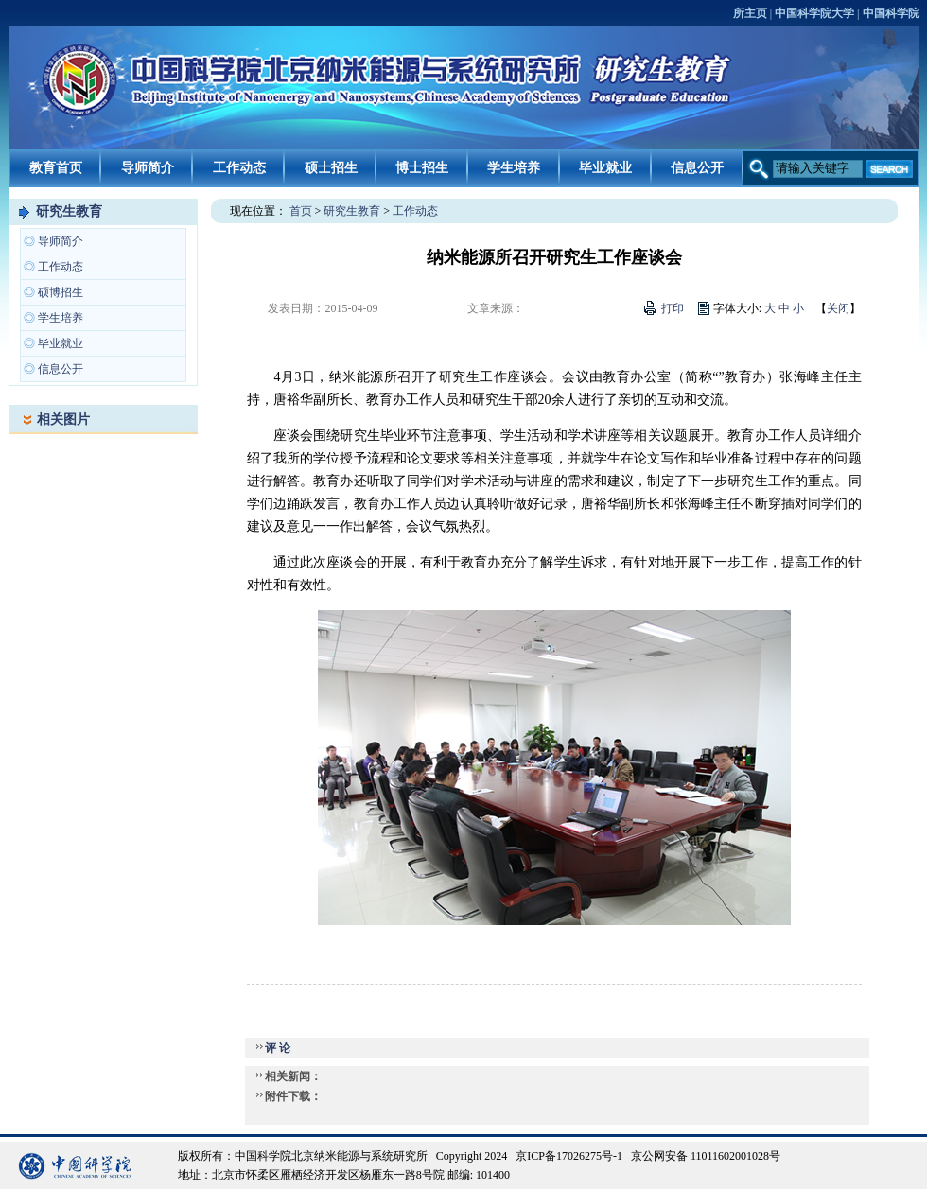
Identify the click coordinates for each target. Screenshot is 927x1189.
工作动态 (239, 168)
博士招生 (421, 168)
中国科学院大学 (814, 13)
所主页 (750, 13)
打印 (672, 308)
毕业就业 (605, 168)
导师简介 (147, 168)
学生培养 (513, 168)
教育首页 (55, 168)
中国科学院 (891, 13)
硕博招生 (60, 292)
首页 (300, 211)
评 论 (277, 1048)
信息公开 (697, 168)
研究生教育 (69, 211)
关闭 (838, 308)
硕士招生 (331, 168)
